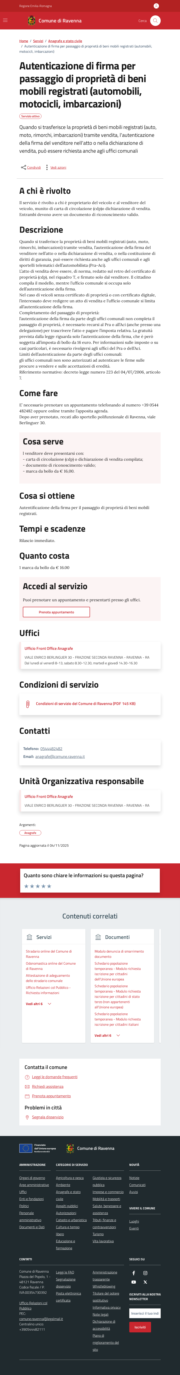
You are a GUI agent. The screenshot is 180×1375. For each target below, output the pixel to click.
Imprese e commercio (108, 1191)
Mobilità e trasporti (106, 1198)
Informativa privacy (107, 1307)
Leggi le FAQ (65, 1272)
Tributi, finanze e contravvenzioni (104, 1223)
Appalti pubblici (67, 1205)
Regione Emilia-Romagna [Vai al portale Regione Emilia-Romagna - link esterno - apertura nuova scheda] (35, 6)
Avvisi (133, 1191)
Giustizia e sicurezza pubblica (107, 1181)
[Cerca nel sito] (155, 20)
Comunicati (137, 1184)
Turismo (98, 1234)
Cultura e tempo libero (67, 1230)
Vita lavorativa (103, 1241)
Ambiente (63, 1184)
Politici (24, 1205)
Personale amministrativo (30, 1216)
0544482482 (51, 749)
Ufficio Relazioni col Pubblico (33, 1305)
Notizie (134, 1177)
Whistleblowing (104, 1286)
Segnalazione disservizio (66, 1283)
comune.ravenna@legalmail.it (41, 1318)
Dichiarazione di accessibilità (104, 1325)
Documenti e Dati (32, 1227)
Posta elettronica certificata (68, 1297)
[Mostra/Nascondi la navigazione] (5, 20)
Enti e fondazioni (31, 1198)
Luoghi (134, 1221)
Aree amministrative (34, 1184)
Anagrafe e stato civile (68, 1195)
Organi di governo (32, 1177)
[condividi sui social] (30, 167)
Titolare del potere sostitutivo (106, 1297)
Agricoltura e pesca (70, 1177)
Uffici (23, 1191)
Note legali (100, 1314)
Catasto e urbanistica (71, 1220)
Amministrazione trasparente (105, 1276)
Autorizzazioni (66, 1213)
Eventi (134, 1228)
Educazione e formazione (65, 1244)
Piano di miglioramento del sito (106, 1342)
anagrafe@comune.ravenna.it (60, 756)
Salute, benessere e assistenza (107, 1209)
